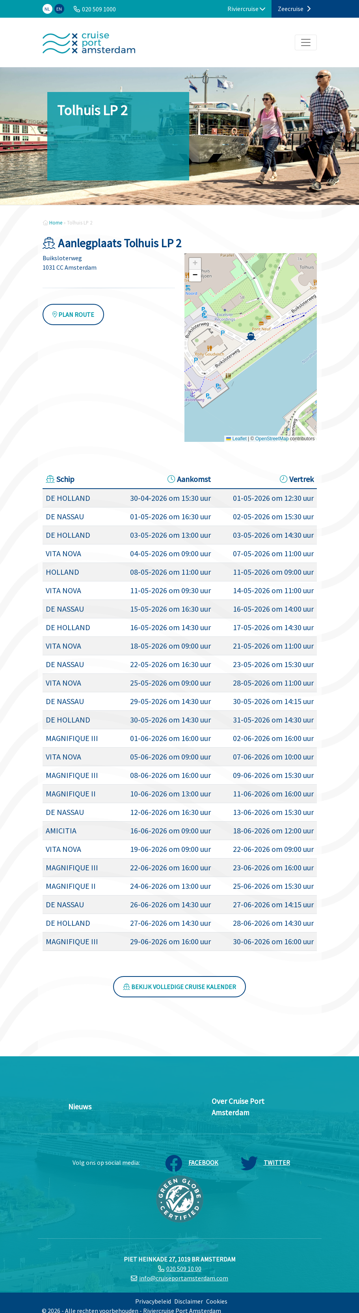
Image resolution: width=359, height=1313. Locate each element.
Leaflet (236, 438)
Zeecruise (294, 9)
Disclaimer (188, 1301)
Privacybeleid (153, 1301)
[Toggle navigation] (306, 42)
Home (55, 222)
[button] (251, 336)
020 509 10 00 (183, 1269)
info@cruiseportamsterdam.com (183, 1278)
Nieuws (79, 1106)
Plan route (73, 314)
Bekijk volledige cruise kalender (179, 987)
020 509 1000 (99, 9)
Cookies (216, 1301)
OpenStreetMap (272, 438)
